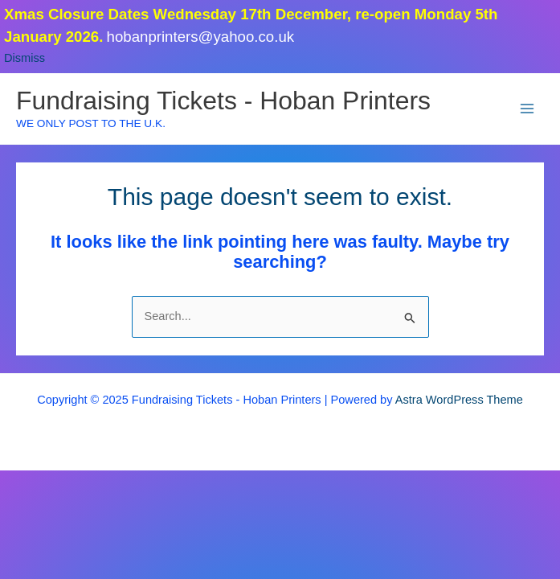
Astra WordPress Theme (459, 399)
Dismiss (24, 57)
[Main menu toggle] (527, 108)
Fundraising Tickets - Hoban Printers (223, 100)
